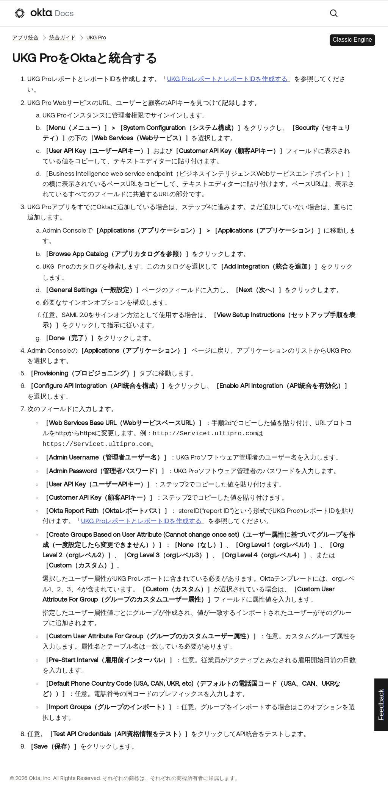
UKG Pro (96, 37)
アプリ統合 (25, 37)
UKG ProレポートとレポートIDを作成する (227, 79)
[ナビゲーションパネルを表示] (370, 13)
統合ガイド (62, 37)
